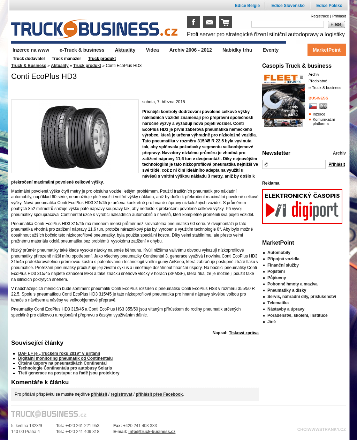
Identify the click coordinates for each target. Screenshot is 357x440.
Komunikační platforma (324, 121)
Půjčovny (276, 277)
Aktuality (60, 65)
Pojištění (276, 271)
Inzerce (319, 114)
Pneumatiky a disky (286, 290)
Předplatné (318, 81)
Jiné (271, 321)
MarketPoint (327, 50)
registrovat (121, 394)
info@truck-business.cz (151, 431)
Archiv (314, 74)
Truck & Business (28, 65)
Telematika (278, 302)
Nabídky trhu (237, 50)
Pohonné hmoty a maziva (292, 284)
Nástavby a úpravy (285, 309)
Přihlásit (339, 16)
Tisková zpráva (244, 332)
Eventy (271, 50)
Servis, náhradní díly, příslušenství (301, 296)
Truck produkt (87, 65)
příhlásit (99, 394)
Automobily (278, 252)
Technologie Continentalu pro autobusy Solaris (65, 368)
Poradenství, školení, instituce (297, 315)
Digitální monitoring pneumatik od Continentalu (65, 358)
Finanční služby (283, 265)
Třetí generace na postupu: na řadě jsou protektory (69, 373)
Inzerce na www (31, 50)
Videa (152, 50)
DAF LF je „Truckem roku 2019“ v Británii (59, 353)
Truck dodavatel (29, 58)
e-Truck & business (325, 87)
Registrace (320, 16)
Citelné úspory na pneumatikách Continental (62, 363)
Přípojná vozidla (283, 258)
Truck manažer (66, 58)
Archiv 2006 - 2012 (190, 50)
